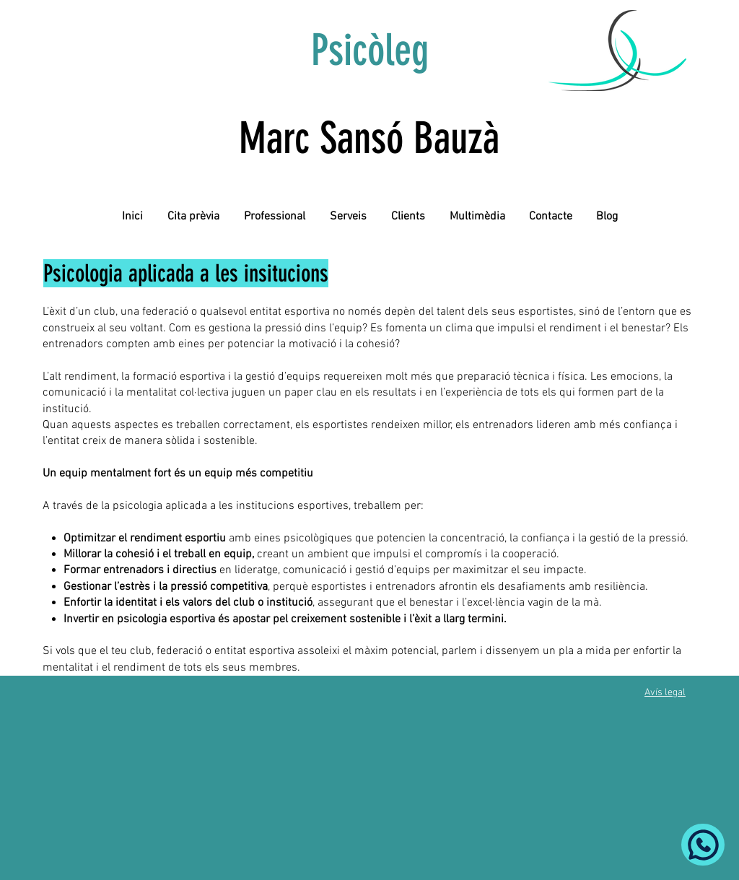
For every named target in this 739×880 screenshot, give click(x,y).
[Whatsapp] (703, 845)
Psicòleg (370, 50)
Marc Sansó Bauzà (369, 138)
